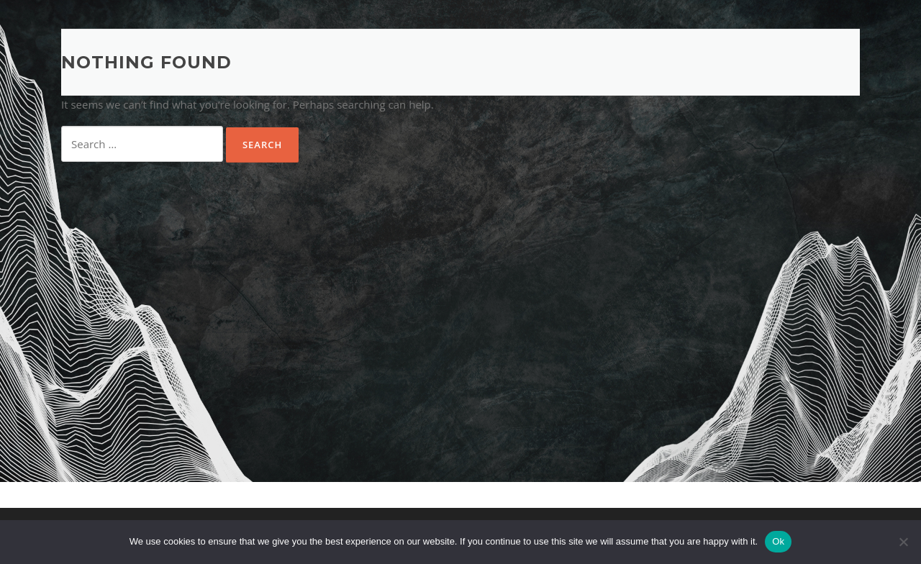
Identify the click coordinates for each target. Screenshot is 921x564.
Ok (778, 541)
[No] (903, 542)
